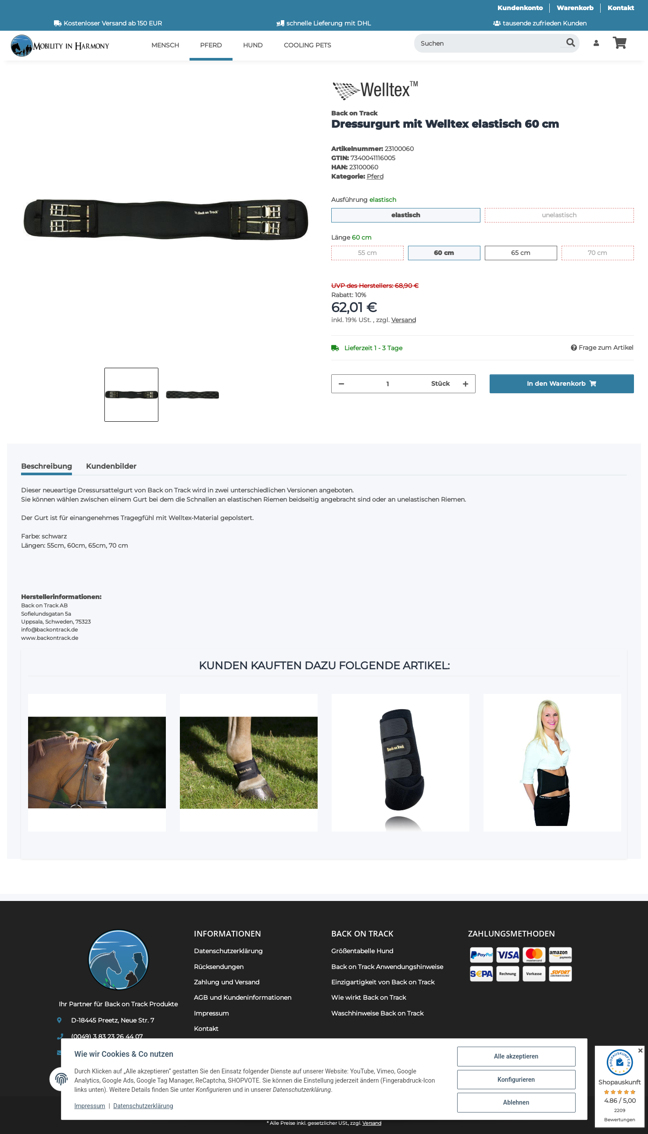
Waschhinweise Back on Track (377, 1013)
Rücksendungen (218, 967)
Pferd (375, 176)
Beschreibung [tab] (46, 466)
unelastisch (576, 214)
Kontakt (621, 8)
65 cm (530, 252)
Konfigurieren (515, 1080)
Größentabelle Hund (362, 951)
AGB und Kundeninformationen (242, 997)
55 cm (376, 252)
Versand (403, 320)
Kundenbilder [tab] (111, 466)
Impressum (90, 1106)
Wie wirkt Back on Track (368, 997)
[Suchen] (497, 43)
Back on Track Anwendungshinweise (387, 967)
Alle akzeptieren (515, 1057)
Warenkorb (575, 8)
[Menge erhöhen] (465, 384)
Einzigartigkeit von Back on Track (382, 982)
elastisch (420, 214)
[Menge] (388, 384)
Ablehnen (515, 1102)
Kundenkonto (520, 8)
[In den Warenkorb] (21, 72)
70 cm (607, 252)
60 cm (454, 252)
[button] (596, 43)
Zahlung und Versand (226, 982)
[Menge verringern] (341, 384)
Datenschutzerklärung (144, 1106)
